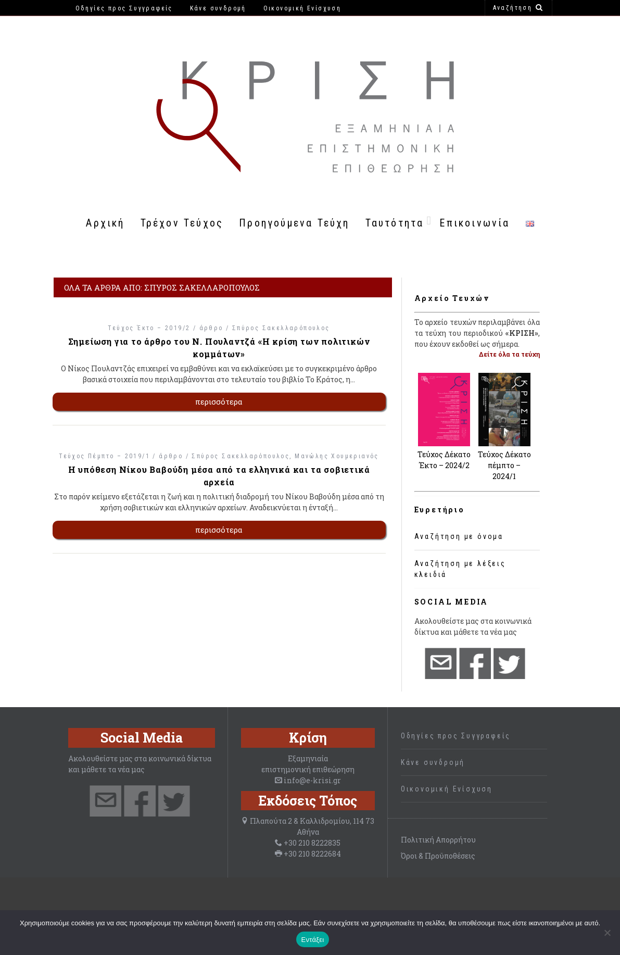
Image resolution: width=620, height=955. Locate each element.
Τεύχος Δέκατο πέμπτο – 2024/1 (504, 465)
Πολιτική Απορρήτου (438, 840)
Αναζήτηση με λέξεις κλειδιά (460, 569)
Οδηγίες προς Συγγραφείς (456, 736)
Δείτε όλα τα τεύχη (509, 354)
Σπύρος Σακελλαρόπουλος (281, 328)
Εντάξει (312, 940)
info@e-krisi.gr (312, 780)
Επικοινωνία (474, 223)
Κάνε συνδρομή (433, 762)
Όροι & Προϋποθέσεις (438, 856)
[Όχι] (607, 932)
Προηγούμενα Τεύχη (294, 223)
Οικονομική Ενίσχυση (446, 789)
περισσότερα (219, 401)
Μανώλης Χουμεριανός (337, 456)
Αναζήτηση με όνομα (458, 536)
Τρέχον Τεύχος (182, 223)
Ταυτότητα (394, 223)
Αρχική (105, 223)
